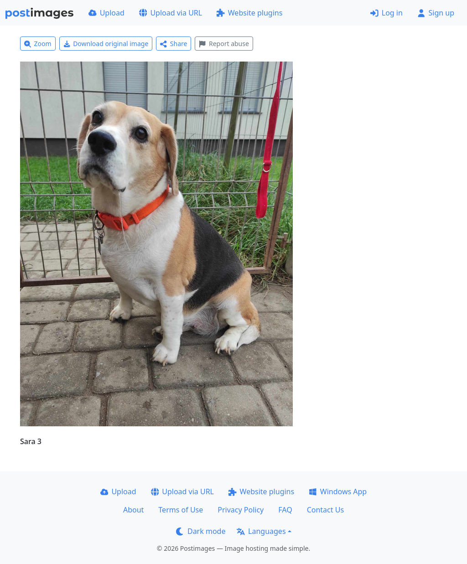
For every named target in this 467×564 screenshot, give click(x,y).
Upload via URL (170, 13)
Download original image (106, 43)
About (133, 510)
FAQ (285, 510)
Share (173, 43)
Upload (106, 13)
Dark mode (200, 531)
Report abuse (224, 43)
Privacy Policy (241, 510)
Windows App (338, 491)
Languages (261, 531)
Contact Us (325, 510)
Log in (386, 13)
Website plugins (249, 13)
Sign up (435, 13)
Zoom (38, 43)
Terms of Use (180, 510)
